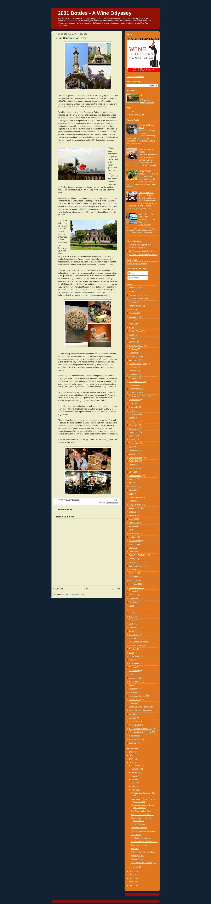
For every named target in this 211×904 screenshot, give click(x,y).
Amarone (132, 302)
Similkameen (134, 663)
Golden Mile (134, 461)
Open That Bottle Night (138, 555)
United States (134, 700)
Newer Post (58, 589)
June (134, 783)
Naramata (133, 533)
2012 (131, 875)
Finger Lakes (134, 432)
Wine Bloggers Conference (140, 729)
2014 (131, 762)
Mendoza (132, 512)
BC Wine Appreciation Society (141, 251)
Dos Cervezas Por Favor (141, 811)
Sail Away (135, 849)
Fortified (132, 436)
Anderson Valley (135, 306)
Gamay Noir (134, 450)
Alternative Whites (136, 299)
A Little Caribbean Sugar (141, 838)
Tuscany (132, 692)
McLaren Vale (134, 508)
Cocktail (132, 411)
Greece (132, 465)
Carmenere (133, 374)
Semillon (132, 649)
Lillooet (132, 490)
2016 (131, 755)
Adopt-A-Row (134, 288)
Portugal (132, 591)
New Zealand (134, 541)
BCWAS (132, 342)
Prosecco (133, 595)
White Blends (134, 725)
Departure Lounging (139, 845)
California (133, 367)
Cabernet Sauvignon (137, 364)
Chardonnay (134, 393)
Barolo (131, 335)
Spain (131, 674)
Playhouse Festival (136, 588)
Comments (133, 278)
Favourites (133, 429)
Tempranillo (133, 689)
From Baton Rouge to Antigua (143, 831)
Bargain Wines (135, 331)
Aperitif (132, 309)
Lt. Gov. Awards (135, 497)
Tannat (131, 685)
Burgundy (133, 353)
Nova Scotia (134, 544)
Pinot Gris (133, 580)
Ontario (132, 551)
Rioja (131, 617)
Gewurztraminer (135, 458)
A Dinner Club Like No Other (142, 852)
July (133, 779)
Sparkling (133, 678)
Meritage (132, 515)
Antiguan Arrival (137, 856)
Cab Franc (133, 360)
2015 (131, 759)
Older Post (116, 589)
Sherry (131, 653)
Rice (130, 609)
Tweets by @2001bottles (136, 264)
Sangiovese (133, 635)
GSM (131, 472)
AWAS (131, 324)
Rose (131, 624)
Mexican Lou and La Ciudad (142, 815)
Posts (131, 273)
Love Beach (136, 835)
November (136, 769)
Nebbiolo (132, 537)
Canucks (132, 371)
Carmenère (133, 378)
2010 (131, 882)
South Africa (134, 671)
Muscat (132, 526)
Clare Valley (134, 407)
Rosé (131, 627)
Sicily (131, 660)
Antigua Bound (137, 859)
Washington (133, 721)
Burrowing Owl (135, 356)
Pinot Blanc (133, 577)
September (136, 772)
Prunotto (132, 599)
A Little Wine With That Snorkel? (144, 842)
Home (87, 589)
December (136, 766)
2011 (131, 878)
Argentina (133, 313)
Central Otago (134, 385)
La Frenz (132, 487)
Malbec (132, 501)
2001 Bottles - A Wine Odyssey (95, 13)
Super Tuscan (134, 682)
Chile (131, 403)
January (135, 867)
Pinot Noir (133, 584)
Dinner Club (134, 421)
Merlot (131, 519)
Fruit (130, 447)
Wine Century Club (136, 115)
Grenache (133, 468)
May (134, 786)
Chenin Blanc (134, 400)
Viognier (132, 718)
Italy (130, 483)
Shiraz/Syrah (134, 656)
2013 (131, 871)
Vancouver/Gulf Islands (138, 710)
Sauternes (133, 638)
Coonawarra (134, 414)
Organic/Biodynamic (137, 566)
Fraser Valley (134, 443)
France (132, 439)
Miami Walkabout (138, 824)
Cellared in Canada (137, 382)
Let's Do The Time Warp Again (143, 863)
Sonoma (132, 667)
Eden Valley (133, 425)
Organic (132, 562)
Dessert (132, 418)
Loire (131, 494)
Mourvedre (133, 523)
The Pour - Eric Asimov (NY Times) (143, 255)
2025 (131, 752)
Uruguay (132, 703)
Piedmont (133, 573)
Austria (132, 320)
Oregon (132, 559)
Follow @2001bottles (135, 77)
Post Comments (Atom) (74, 594)
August (135, 776)
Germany (132, 454)
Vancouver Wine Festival (139, 707)
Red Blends (133, 602)
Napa (131, 530)
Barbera (132, 328)
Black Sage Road (136, 346)
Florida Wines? (144, 171)
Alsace (131, 291)
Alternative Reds (135, 295)
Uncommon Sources (137, 696)
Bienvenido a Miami (139, 828)
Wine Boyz (133, 736)
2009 (131, 885)
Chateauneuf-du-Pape (138, 396)
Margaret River (135, 505)
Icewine (132, 479)
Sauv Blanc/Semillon (137, 642)
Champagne (134, 389)
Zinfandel (132, 743)
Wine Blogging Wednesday (140, 732)
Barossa (132, 338)
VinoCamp (133, 714)
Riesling (132, 613)
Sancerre (132, 631)
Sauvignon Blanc (136, 645)
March (134, 790)
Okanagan (133, 548)
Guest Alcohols (112, 503)
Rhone (131, 606)
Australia (132, 317)
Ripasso (132, 620)
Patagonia (133, 570)
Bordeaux (133, 349)
